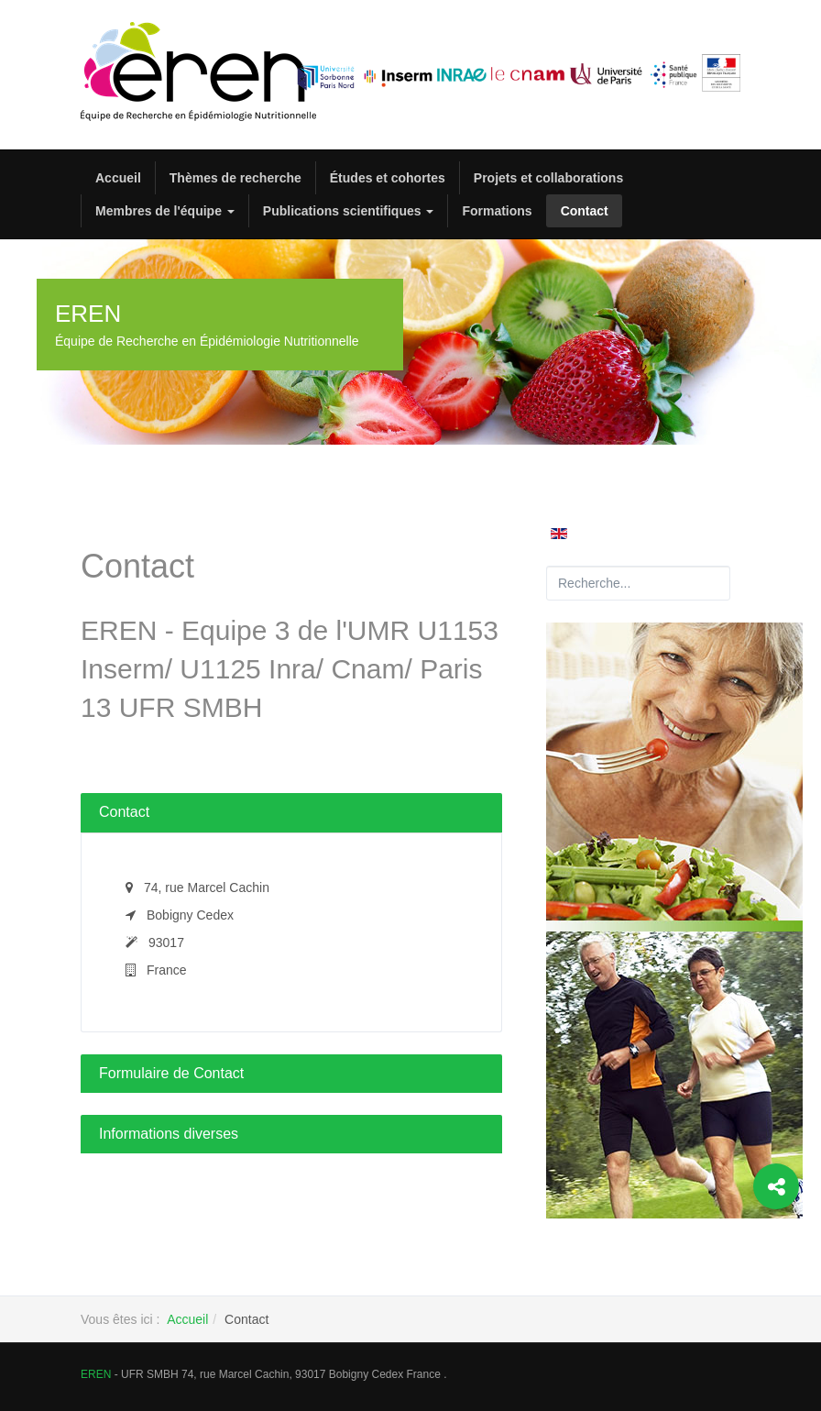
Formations (496, 211)
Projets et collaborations (548, 178)
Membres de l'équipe (165, 211)
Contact (584, 211)
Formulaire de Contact (171, 1073)
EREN (96, 1374)
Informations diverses (168, 1133)
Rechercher (546, 566)
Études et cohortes (387, 178)
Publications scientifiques (348, 211)
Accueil (118, 178)
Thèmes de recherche (235, 178)
